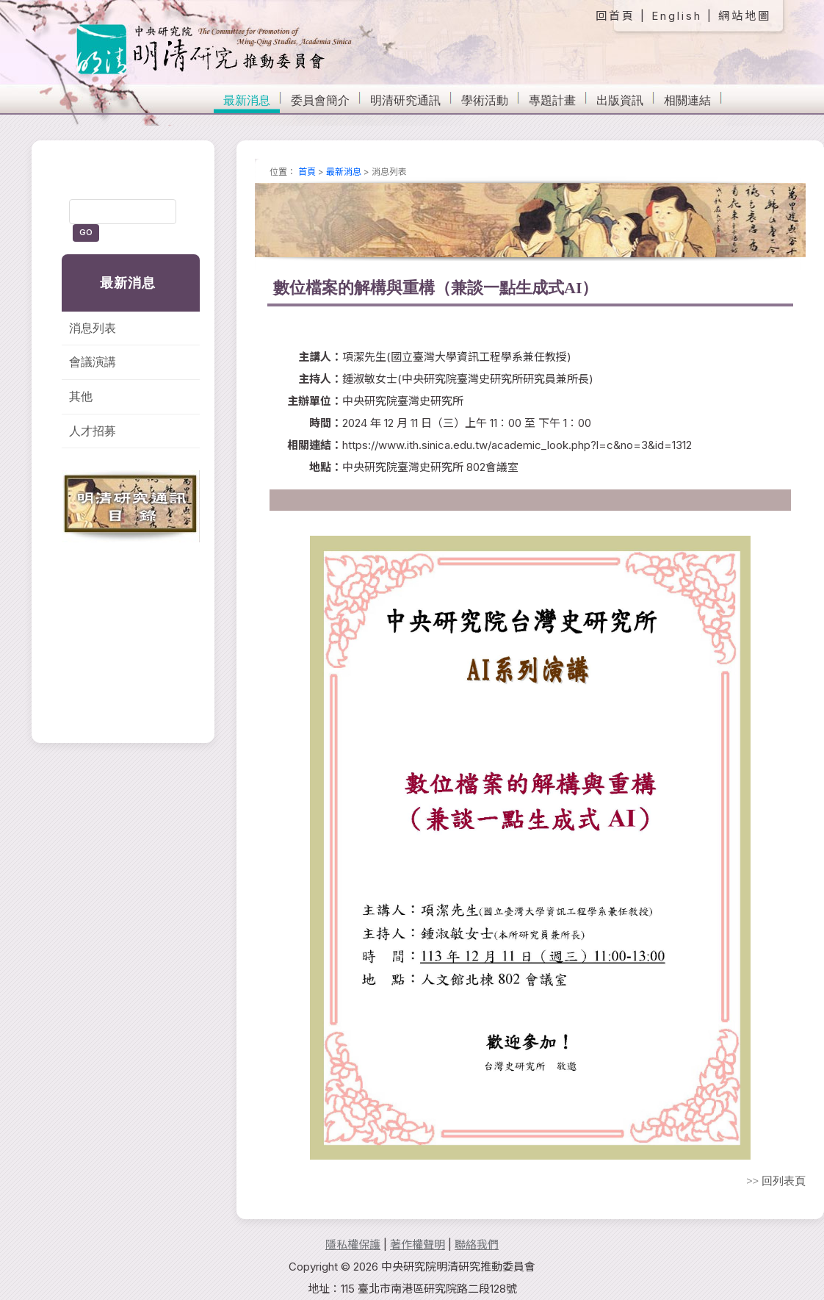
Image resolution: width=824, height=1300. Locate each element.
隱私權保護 (352, 1244)
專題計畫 (552, 100)
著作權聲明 (417, 1244)
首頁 (307, 171)
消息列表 (92, 328)
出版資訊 (619, 100)
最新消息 (246, 100)
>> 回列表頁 (776, 1181)
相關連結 (687, 100)
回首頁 (615, 16)
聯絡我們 (477, 1244)
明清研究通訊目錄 (131, 506)
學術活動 (484, 100)
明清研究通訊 (405, 100)
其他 (81, 396)
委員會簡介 (320, 100)
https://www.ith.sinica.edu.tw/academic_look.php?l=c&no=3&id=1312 (517, 445)
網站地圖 (744, 16)
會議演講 (92, 362)
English (676, 16)
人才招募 (92, 431)
